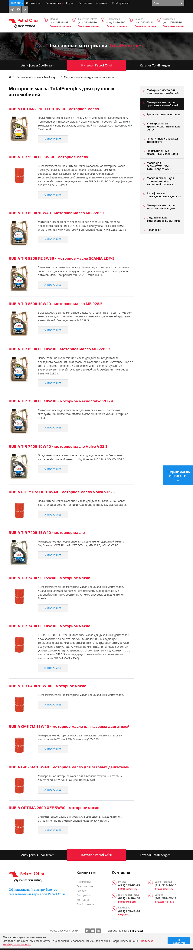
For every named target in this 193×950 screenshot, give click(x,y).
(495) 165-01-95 (129, 885)
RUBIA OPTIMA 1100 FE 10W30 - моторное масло (54, 108)
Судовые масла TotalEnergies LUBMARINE (163, 219)
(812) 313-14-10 (165, 885)
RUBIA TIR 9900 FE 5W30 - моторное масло (48, 157)
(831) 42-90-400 (129, 898)
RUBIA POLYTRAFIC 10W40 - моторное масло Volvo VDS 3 (62, 492)
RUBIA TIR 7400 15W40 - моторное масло (47, 532)
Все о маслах (53, 3)
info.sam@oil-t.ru (164, 901)
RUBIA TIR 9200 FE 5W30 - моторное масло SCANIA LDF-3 (62, 258)
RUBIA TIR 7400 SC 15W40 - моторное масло (49, 578)
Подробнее (52, 139)
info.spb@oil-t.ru (164, 888)
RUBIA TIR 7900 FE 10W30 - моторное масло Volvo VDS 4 (61, 401)
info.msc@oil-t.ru (127, 888)
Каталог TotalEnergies (155, 65)
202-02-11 (144, 22)
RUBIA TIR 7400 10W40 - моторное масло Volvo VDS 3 (58, 446)
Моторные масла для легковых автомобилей (163, 91)
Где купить (85, 3)
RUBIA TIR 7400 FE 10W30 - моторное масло (49, 626)
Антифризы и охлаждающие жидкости (164, 194)
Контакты (101, 3)
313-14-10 (87, 22)
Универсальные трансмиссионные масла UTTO (163, 126)
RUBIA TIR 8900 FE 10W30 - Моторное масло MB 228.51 (60, 349)
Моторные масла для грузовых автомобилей (89, 77)
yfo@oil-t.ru (124, 914)
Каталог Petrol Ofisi (96, 65)
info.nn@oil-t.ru (127, 901)
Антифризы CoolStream (37, 65)
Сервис (70, 3)
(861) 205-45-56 (129, 911)
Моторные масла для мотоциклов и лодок (161, 207)
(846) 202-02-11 (165, 898)
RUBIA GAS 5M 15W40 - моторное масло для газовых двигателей (69, 767)
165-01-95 (59, 22)
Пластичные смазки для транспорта (163, 140)
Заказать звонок (60, 26)
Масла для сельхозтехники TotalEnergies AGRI (159, 166)
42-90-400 (115, 22)
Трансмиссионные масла (164, 114)
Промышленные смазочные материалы (162, 152)
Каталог (16, 3)
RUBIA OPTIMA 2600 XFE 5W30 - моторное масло (54, 807)
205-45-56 (172, 22)
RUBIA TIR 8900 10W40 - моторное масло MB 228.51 (57, 213)
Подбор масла (120, 3)
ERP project (136, 930)
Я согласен (179, 941)
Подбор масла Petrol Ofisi (178, 473)
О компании (33, 3)
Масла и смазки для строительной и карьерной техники (160, 181)
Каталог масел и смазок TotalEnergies (37, 77)
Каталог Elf (154, 230)
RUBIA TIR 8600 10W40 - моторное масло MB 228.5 (56, 303)
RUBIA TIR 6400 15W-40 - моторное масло (47, 686)
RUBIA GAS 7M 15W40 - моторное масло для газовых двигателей (69, 726)
